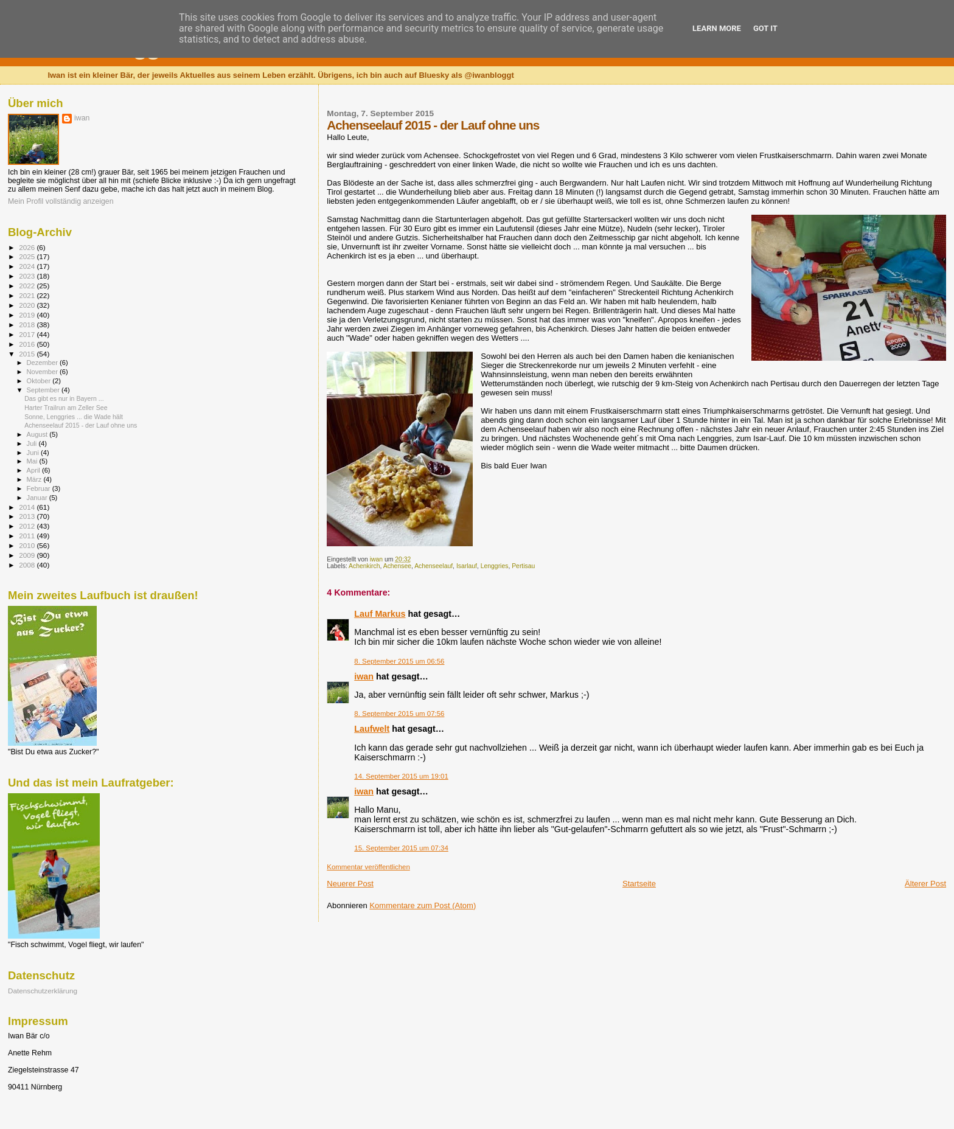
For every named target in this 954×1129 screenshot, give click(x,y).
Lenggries (495, 566)
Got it (765, 28)
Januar (38, 497)
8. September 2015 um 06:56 (399, 661)
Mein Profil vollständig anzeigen (61, 201)
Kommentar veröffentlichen (368, 866)
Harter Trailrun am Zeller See (65, 407)
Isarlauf (466, 566)
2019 (28, 315)
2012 (28, 526)
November (43, 371)
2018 (28, 324)
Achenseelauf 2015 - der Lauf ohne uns (80, 425)
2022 (28, 286)
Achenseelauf (433, 566)
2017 (28, 334)
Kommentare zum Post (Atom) (422, 905)
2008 (28, 565)
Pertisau (523, 566)
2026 (28, 247)
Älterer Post (925, 883)
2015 (28, 354)
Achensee (397, 566)
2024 (28, 266)
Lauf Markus (379, 614)
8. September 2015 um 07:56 (399, 713)
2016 (28, 344)
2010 (28, 545)
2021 (28, 295)
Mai (33, 461)
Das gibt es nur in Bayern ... (64, 398)
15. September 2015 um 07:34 (401, 848)
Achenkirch (364, 566)
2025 (28, 256)
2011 (28, 536)
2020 (28, 305)
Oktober (40, 380)
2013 (28, 516)
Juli (33, 443)
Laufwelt (371, 729)
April (34, 470)
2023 (28, 276)
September (44, 390)
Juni (34, 452)
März (35, 479)
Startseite (639, 883)
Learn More (716, 28)
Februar (39, 488)
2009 (28, 555)
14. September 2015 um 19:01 (401, 776)
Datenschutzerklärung (42, 991)
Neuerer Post (350, 883)
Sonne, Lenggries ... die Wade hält (73, 416)
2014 (28, 507)
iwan (364, 676)
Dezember (43, 362)
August (38, 434)
